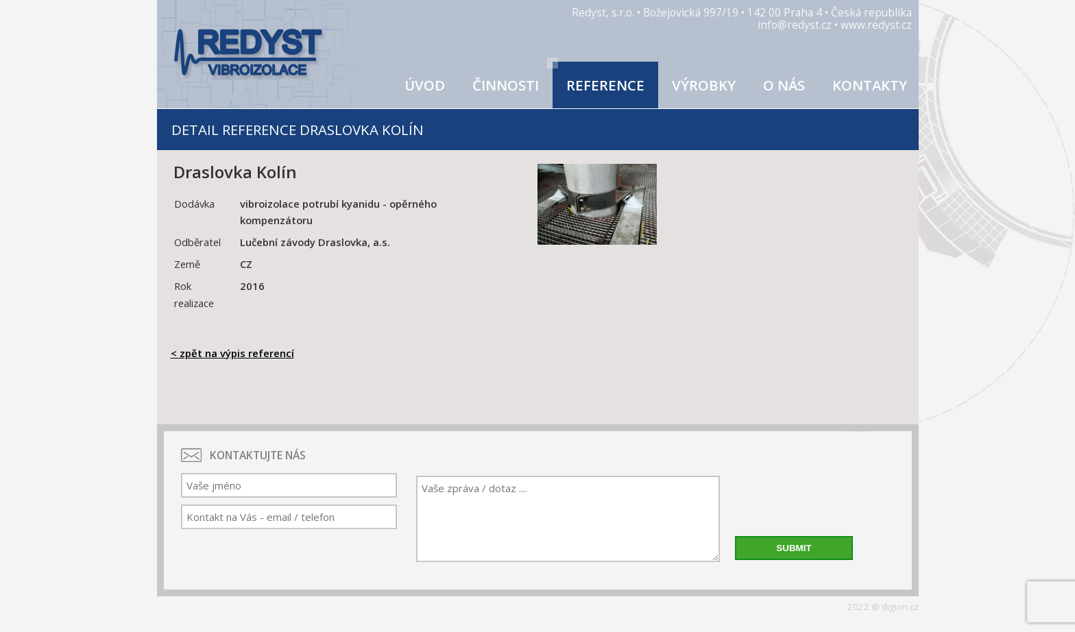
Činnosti (505, 85)
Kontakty (869, 85)
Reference (605, 85)
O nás (784, 85)
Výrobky (704, 85)
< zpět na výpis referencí (232, 353)
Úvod (424, 85)
